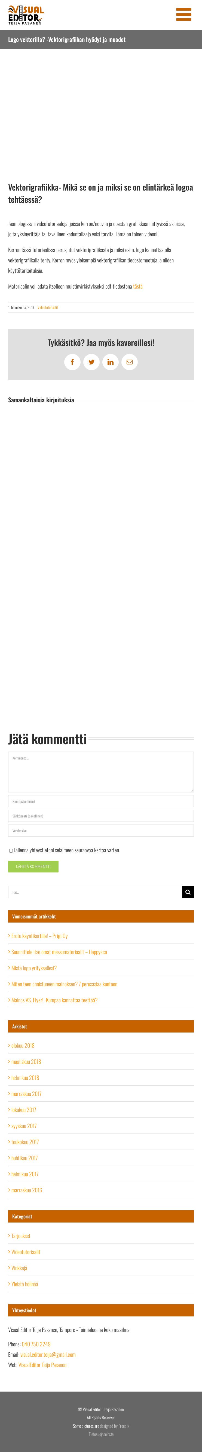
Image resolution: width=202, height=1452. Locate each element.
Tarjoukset (20, 1236)
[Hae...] (95, 892)
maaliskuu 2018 (26, 1061)
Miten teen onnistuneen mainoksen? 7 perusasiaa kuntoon (64, 984)
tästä (138, 286)
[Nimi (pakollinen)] (101, 801)
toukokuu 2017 (25, 1142)
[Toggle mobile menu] (185, 14)
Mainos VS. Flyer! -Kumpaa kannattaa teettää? (54, 1000)
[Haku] (188, 892)
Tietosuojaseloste (101, 1434)
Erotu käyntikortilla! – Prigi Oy (39, 936)
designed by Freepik (114, 1426)
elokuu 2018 (23, 1045)
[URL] (101, 831)
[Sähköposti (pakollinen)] (101, 816)
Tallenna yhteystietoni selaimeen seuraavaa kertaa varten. (67, 850)
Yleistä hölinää (24, 1284)
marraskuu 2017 (26, 1093)
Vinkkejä (19, 1268)
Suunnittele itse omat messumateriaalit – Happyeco (59, 952)
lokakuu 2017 (23, 1109)
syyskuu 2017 (24, 1126)
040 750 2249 (36, 1344)
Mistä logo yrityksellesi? (34, 968)
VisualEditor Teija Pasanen (42, 1365)
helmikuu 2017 (25, 1174)
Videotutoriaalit (48, 307)
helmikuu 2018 (25, 1077)
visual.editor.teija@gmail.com (48, 1354)
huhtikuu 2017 (24, 1158)
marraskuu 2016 (26, 1190)
